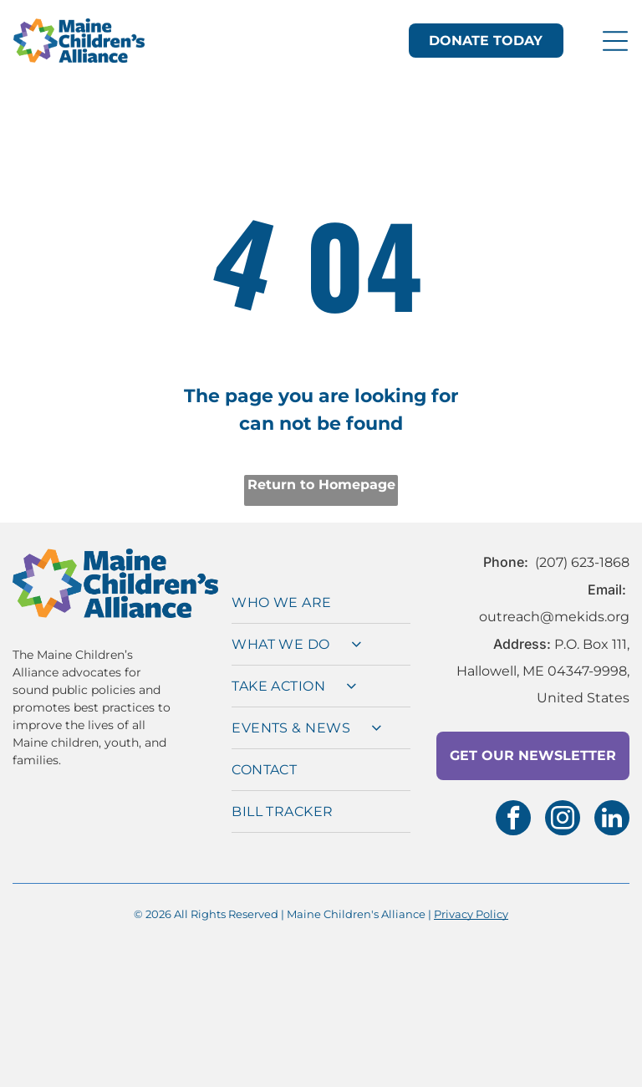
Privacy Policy (471, 900)
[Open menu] (615, 34)
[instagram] (562, 806)
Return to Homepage (321, 471)
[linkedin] (611, 806)
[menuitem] (321, 589)
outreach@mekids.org (554, 603)
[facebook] (513, 806)
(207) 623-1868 (582, 549)
